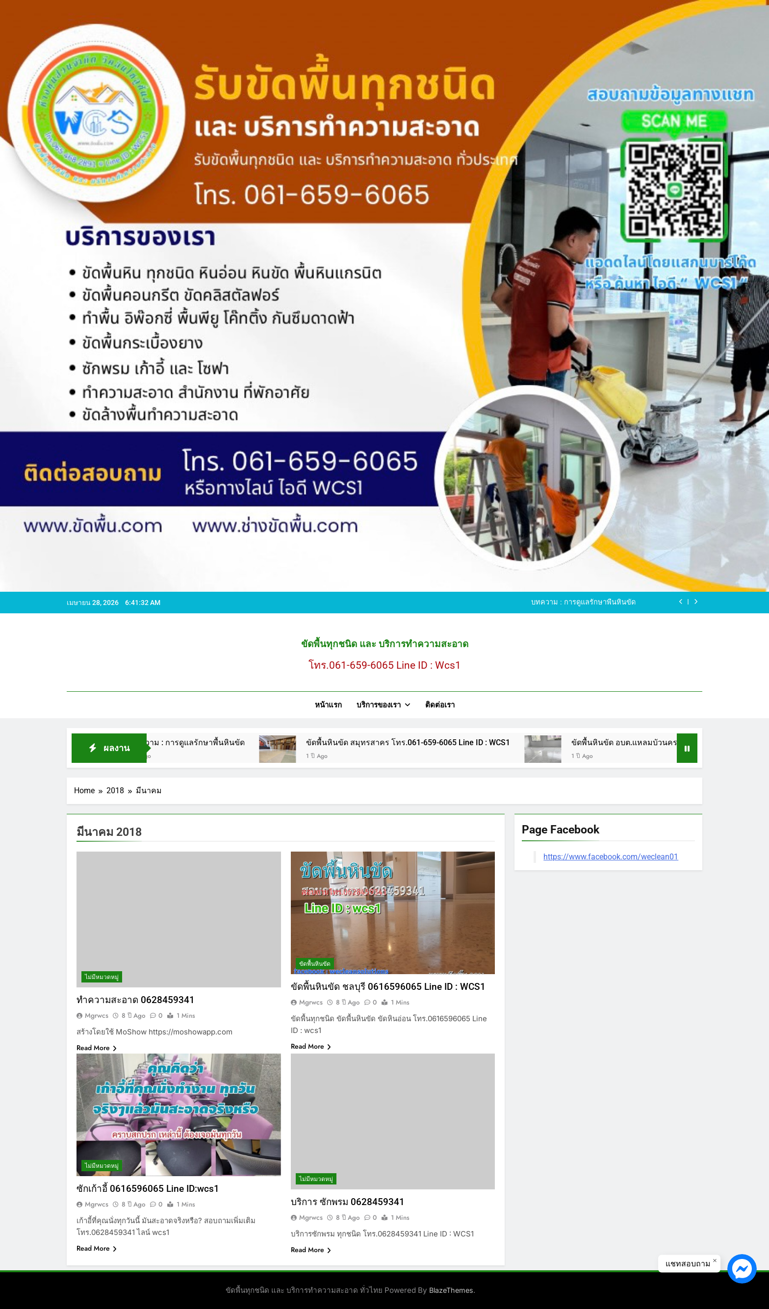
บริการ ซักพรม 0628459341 (348, 1202)
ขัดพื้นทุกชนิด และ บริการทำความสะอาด (384, 644)
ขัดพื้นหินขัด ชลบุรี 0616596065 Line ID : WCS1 (388, 986)
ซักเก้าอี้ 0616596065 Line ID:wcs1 (148, 1188)
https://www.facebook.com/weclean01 (610, 856)
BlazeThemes (451, 1290)
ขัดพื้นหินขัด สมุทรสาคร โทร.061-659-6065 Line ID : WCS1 (423, 742)
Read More (97, 1048)
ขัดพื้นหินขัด (315, 963)
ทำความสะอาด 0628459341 (136, 1000)
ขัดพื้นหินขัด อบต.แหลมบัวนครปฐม (646, 742)
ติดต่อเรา (440, 705)
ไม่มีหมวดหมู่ (102, 977)
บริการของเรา (379, 705)
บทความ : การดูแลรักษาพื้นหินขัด (583, 602)
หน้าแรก (328, 705)
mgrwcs (96, 1015)
